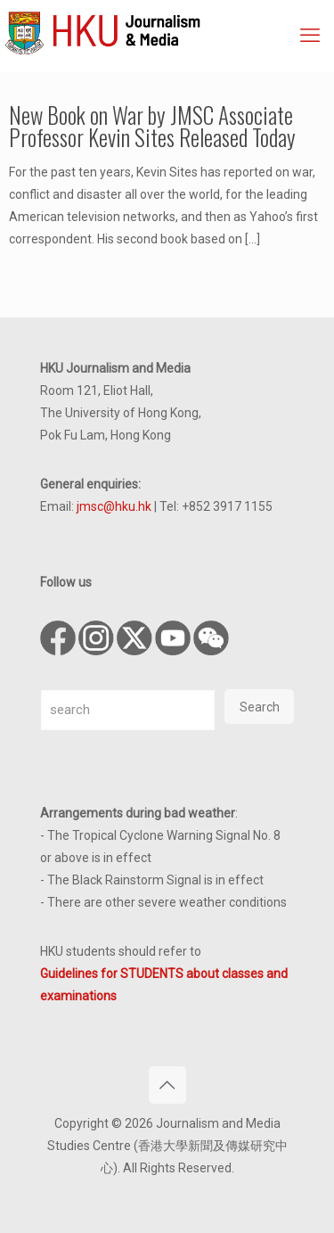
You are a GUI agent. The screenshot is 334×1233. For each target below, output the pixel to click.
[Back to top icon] (167, 1085)
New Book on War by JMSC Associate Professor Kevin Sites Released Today (152, 125)
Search (260, 707)
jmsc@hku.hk (114, 506)
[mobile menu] (310, 36)
